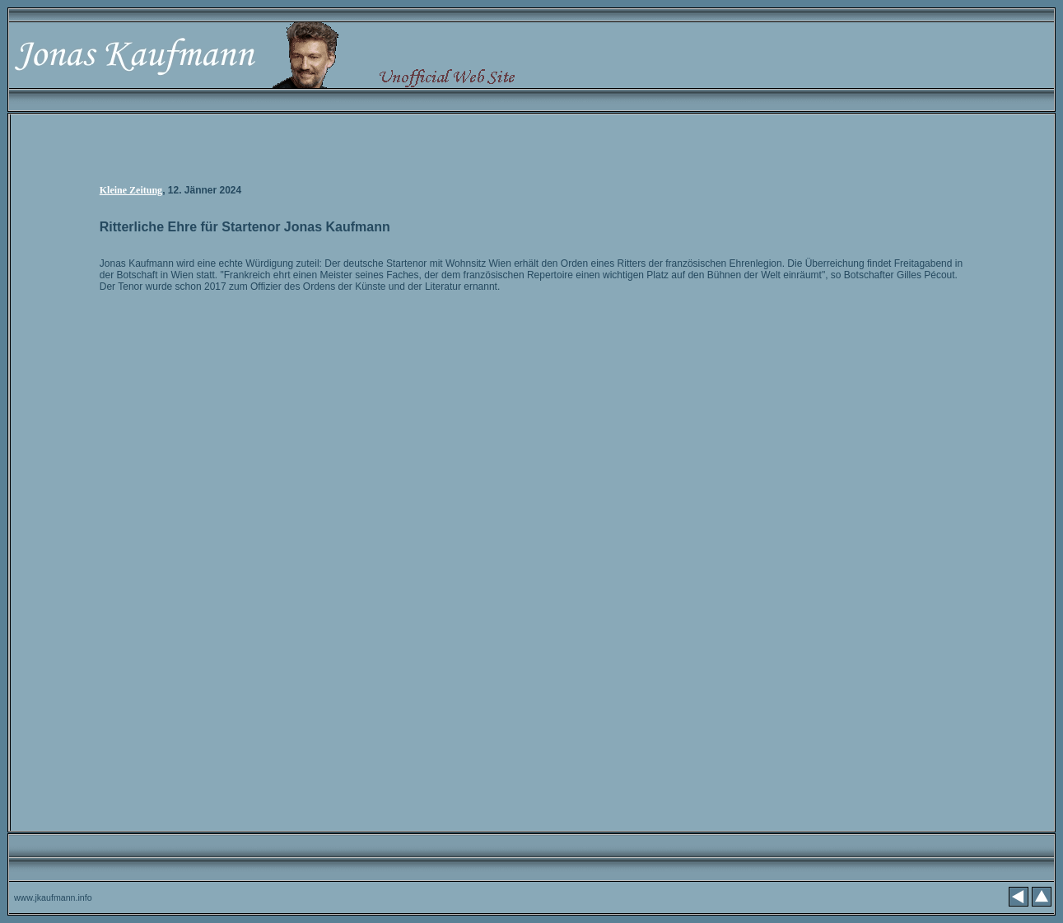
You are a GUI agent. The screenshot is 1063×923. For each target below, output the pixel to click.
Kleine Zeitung (131, 190)
